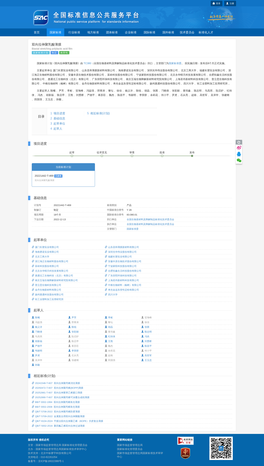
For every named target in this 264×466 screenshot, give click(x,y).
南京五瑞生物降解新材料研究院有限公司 (55, 280)
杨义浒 (37, 327)
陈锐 (72, 327)
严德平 (37, 346)
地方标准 (93, 32)
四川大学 (111, 294)
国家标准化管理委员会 (130, 449)
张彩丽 (73, 331)
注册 (230, 3)
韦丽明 (37, 350)
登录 (217, 3)
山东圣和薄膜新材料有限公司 (122, 247)
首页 (37, 32)
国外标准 (168, 32)
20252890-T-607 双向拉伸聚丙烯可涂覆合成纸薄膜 (60, 397)
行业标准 (74, 32)
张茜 (145, 327)
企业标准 (131, 32)
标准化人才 (206, 32)
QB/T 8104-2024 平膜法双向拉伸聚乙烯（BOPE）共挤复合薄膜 (67, 421)
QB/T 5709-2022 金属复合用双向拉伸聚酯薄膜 (58, 416)
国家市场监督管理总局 (130, 445)
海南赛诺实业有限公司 (45, 252)
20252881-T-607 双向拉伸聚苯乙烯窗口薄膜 (57, 392)
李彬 (109, 317)
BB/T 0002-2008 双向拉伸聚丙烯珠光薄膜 (56, 406)
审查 (132, 152)
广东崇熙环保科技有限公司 (121, 275)
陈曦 (36, 317)
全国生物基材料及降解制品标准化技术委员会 (150, 219)
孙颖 (36, 365)
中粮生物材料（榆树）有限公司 (123, 285)
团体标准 (112, 32)
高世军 (146, 355)
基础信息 (59, 118)
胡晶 (109, 327)
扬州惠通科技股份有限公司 (48, 294)
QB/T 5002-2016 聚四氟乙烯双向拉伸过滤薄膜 (58, 425)
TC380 (87, 63)
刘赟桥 (146, 341)
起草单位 (59, 123)
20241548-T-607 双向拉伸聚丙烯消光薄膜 (56, 383)
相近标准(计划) (100, 113)
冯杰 (145, 336)
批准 (162, 152)
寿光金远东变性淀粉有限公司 (122, 289)
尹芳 (72, 317)
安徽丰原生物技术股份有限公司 (123, 261)
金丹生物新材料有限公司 (46, 289)
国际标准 (149, 32)
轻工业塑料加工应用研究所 (48, 299)
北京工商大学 (40, 256)
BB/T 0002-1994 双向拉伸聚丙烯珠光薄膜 (56, 402)
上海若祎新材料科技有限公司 (122, 280)
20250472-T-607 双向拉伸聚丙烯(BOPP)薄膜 (57, 388)
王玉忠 (146, 360)
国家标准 (55, 32)
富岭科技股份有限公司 (45, 266)
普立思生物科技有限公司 (46, 285)
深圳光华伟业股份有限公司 (121, 252)
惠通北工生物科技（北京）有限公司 (52, 275)
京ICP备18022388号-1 (51, 461)
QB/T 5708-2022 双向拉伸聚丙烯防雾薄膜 (56, 411)
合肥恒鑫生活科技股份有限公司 (123, 270)
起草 (71, 152)
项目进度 (59, 113)
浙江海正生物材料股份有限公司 (50, 261)
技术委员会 (187, 32)
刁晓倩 (37, 331)
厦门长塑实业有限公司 (45, 247)
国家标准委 (175, 63)
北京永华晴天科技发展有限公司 (50, 270)
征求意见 (102, 152)
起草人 (57, 128)
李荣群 (73, 350)
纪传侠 (110, 336)
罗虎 (36, 355)
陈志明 (146, 331)
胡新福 (37, 341)
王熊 (109, 341)
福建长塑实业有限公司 (118, 256)
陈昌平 (146, 346)
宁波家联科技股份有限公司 (121, 266)
